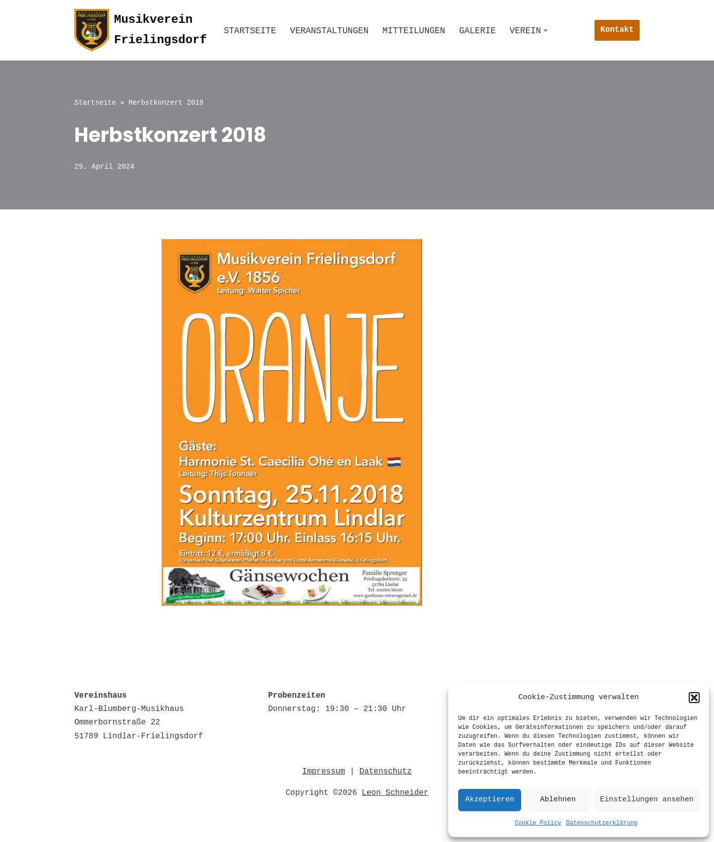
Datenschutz (385, 770)
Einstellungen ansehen (647, 800)
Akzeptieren (489, 800)
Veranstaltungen (329, 31)
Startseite (250, 31)
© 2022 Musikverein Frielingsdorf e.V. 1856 (174, 829)
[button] (694, 698)
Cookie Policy (538, 823)
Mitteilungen (413, 31)
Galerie (477, 31)
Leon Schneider (395, 791)
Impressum (323, 770)
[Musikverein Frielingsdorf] (140, 30)
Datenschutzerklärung (602, 823)
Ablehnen (558, 800)
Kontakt (617, 29)
